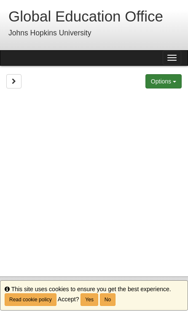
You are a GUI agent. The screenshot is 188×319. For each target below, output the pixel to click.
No (108, 300)
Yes (89, 300)
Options (163, 81)
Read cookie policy (30, 300)
